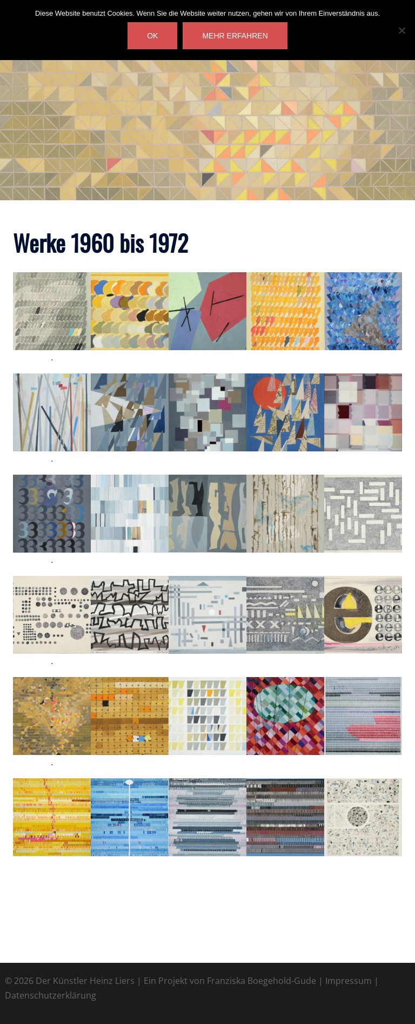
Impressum (348, 981)
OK (152, 35)
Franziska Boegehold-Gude (261, 981)
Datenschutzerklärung (50, 995)
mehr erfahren (234, 35)
